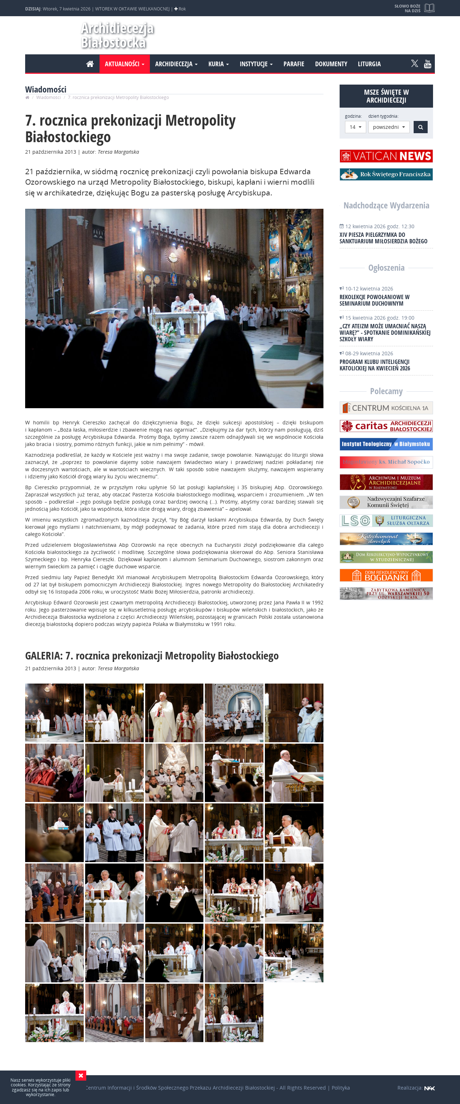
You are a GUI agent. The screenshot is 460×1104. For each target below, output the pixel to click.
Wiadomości (48, 97)
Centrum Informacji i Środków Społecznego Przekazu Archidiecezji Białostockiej (180, 1087)
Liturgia (369, 63)
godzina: (353, 116)
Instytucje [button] (256, 63)
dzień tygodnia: (383, 116)
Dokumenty (331, 63)
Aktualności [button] (124, 63)
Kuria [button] (218, 63)
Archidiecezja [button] (176, 63)
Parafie (294, 63)
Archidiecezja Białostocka (114, 35)
